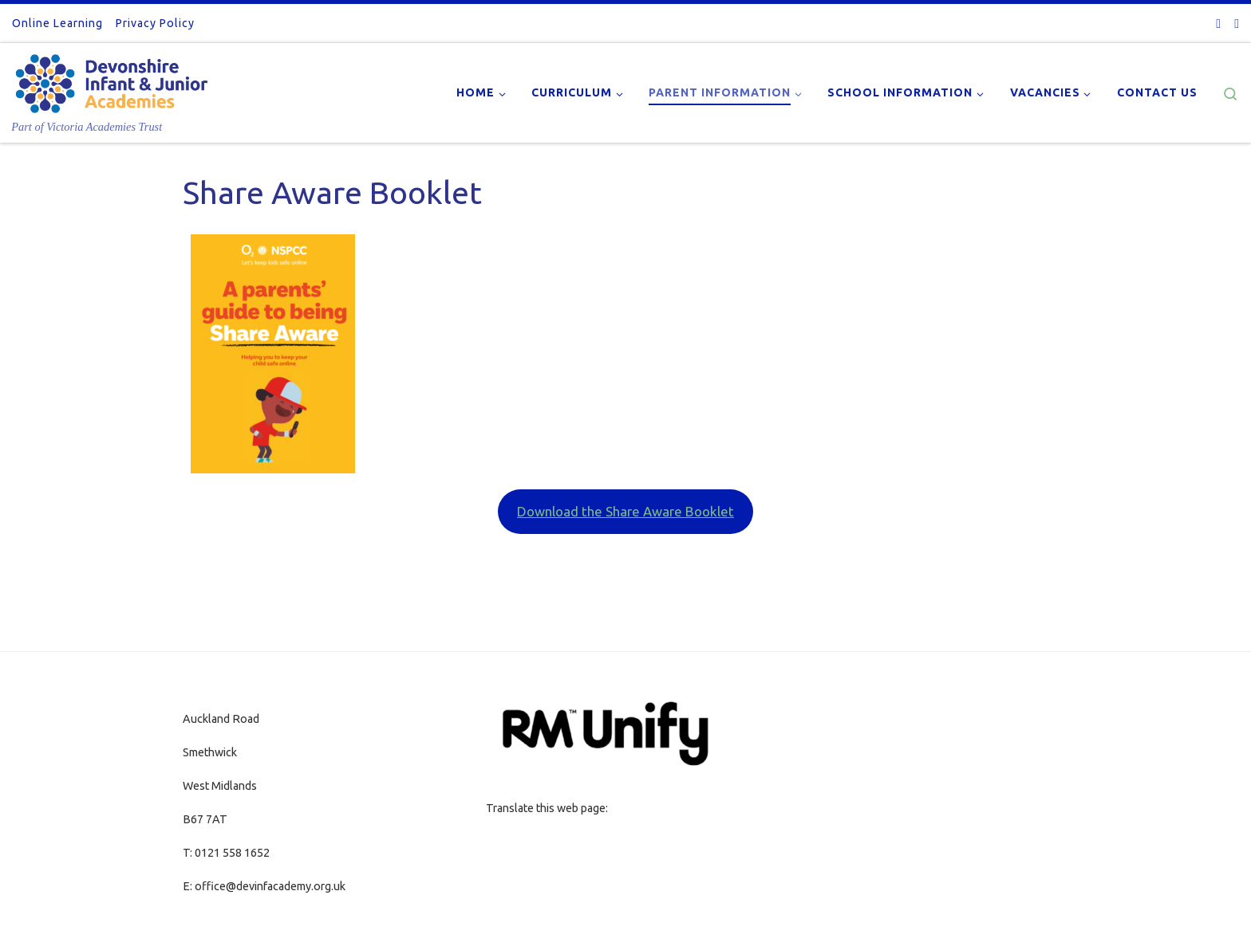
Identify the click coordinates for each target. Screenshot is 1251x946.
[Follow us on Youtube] (1236, 23)
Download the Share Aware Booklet (625, 511)
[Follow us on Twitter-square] (1218, 23)
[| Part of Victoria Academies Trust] (111, 80)
